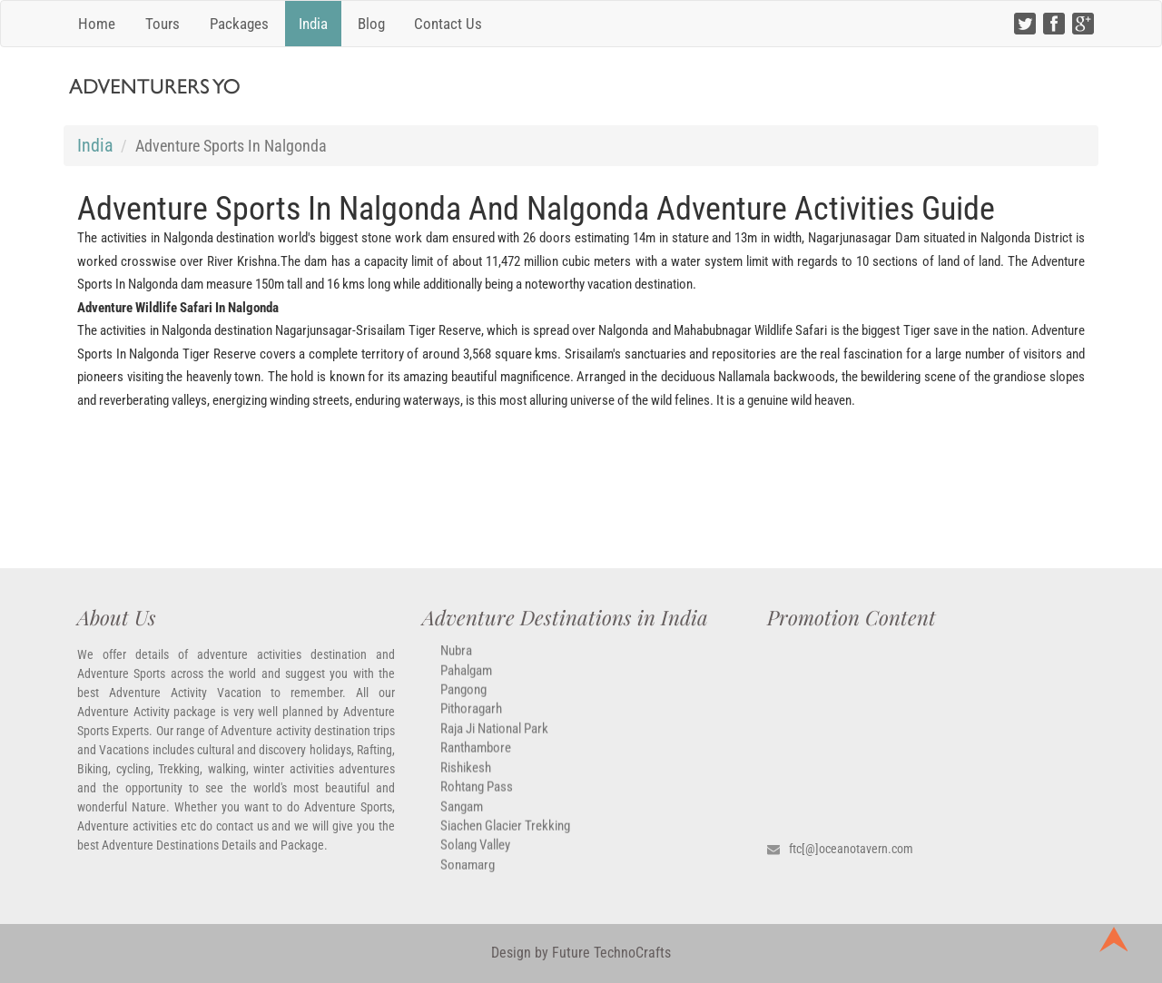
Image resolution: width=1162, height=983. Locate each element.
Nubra (456, 661)
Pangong (463, 700)
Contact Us (448, 24)
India (313, 24)
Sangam (461, 816)
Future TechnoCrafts (609, 952)
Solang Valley (475, 855)
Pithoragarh (471, 719)
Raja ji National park (494, 739)
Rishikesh (465, 777)
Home (96, 24)
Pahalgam (466, 680)
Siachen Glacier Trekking (505, 836)
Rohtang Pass (476, 797)
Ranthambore (475, 758)
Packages (239, 24)
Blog (371, 24)
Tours (162, 24)
